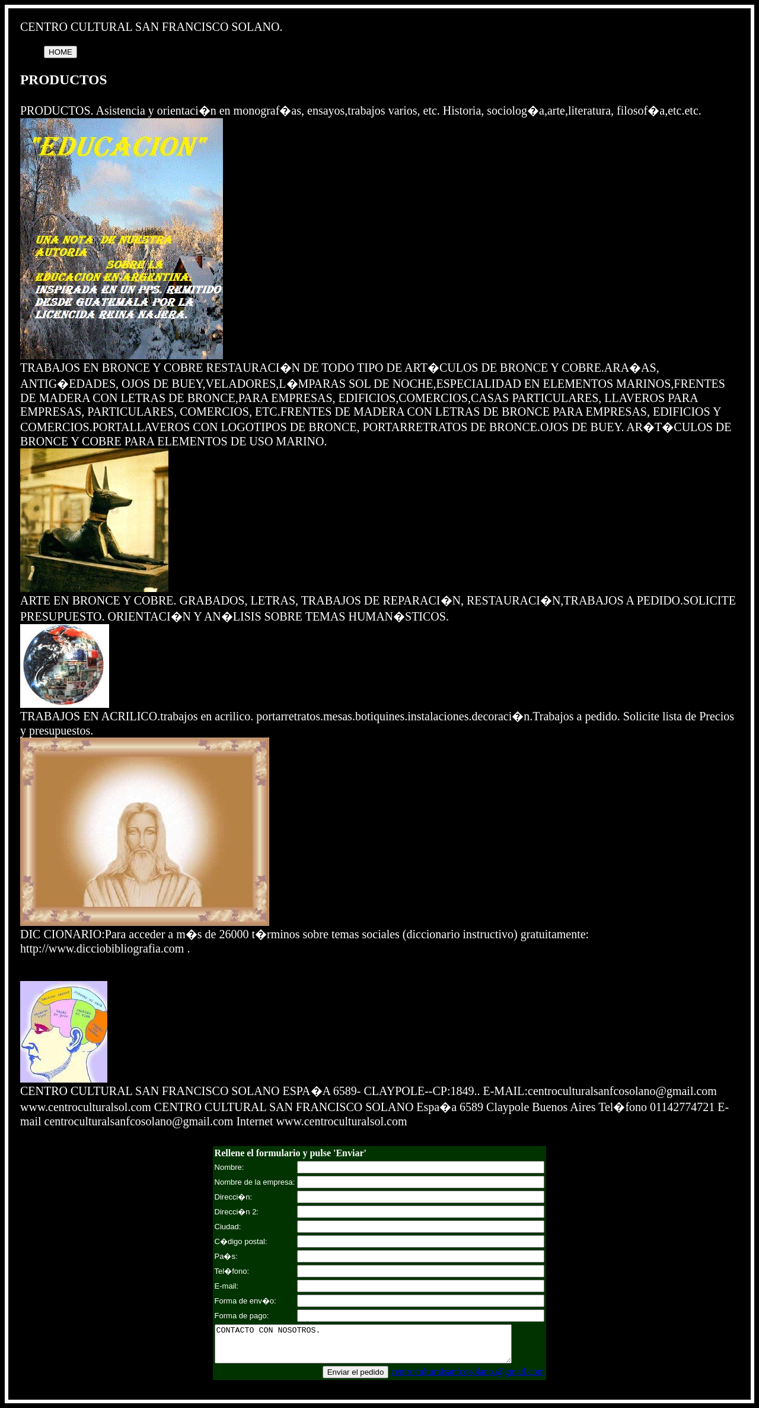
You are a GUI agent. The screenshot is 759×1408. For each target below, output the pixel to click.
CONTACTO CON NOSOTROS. (379, 1347)
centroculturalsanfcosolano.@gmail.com (469, 1379)
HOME (60, 52)
